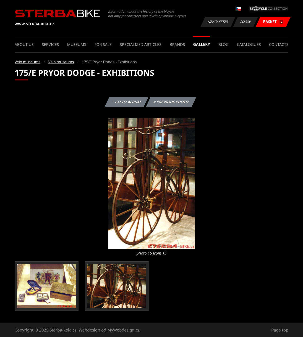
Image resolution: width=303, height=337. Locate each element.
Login (246, 21)
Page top (279, 330)
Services (50, 44)
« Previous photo (171, 101)
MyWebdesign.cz (123, 330)
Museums (76, 44)
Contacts (278, 44)
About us (24, 44)
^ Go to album (126, 101)
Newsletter (218, 21)
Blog (223, 44)
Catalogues (249, 44)
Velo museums (27, 61)
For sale (103, 44)
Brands (177, 44)
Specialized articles (140, 44)
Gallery (201, 44)
